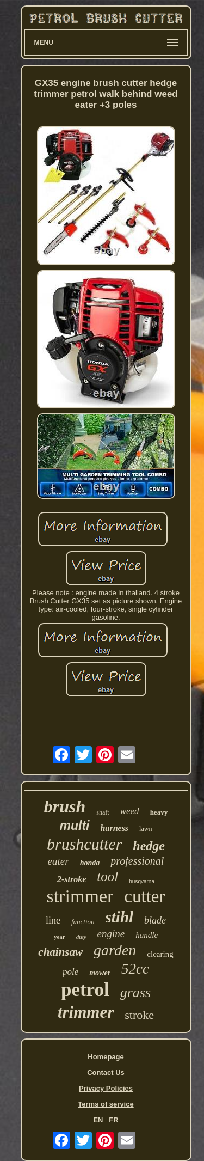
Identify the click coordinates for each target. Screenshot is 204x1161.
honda (90, 863)
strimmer (80, 896)
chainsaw (60, 951)
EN (98, 1120)
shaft (102, 812)
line (53, 920)
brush (65, 806)
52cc (135, 969)
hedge (149, 846)
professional (137, 861)
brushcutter (84, 844)
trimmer (86, 1012)
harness (115, 828)
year (59, 936)
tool (107, 876)
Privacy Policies (106, 1088)
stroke (139, 1015)
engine (111, 933)
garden (115, 950)
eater (58, 861)
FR (113, 1120)
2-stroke (71, 879)
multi (75, 825)
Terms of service (105, 1104)
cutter (144, 896)
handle (146, 935)
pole (70, 972)
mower (99, 973)
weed (129, 811)
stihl (120, 917)
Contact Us (106, 1072)
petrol (85, 989)
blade (155, 920)
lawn (145, 829)
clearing (160, 954)
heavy (159, 812)
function (83, 922)
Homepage (105, 1057)
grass (135, 992)
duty (81, 936)
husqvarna (141, 881)
